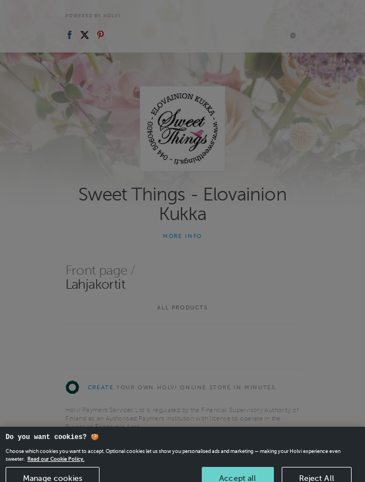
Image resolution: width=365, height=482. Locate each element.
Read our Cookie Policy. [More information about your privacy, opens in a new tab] (55, 464)
